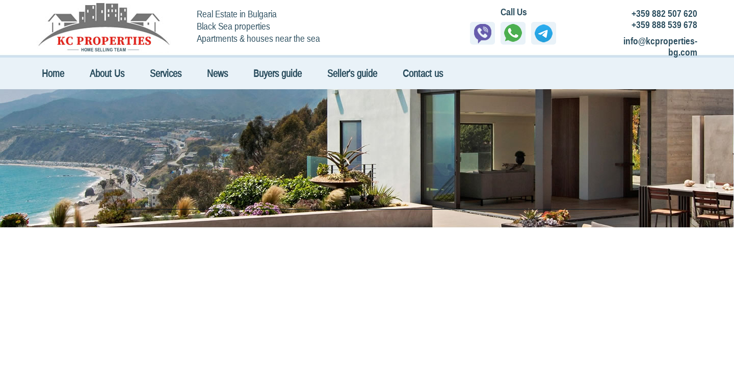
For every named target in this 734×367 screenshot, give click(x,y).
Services (165, 73)
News (217, 73)
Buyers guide (277, 73)
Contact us (423, 73)
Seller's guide (352, 73)
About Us (107, 73)
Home (53, 73)
